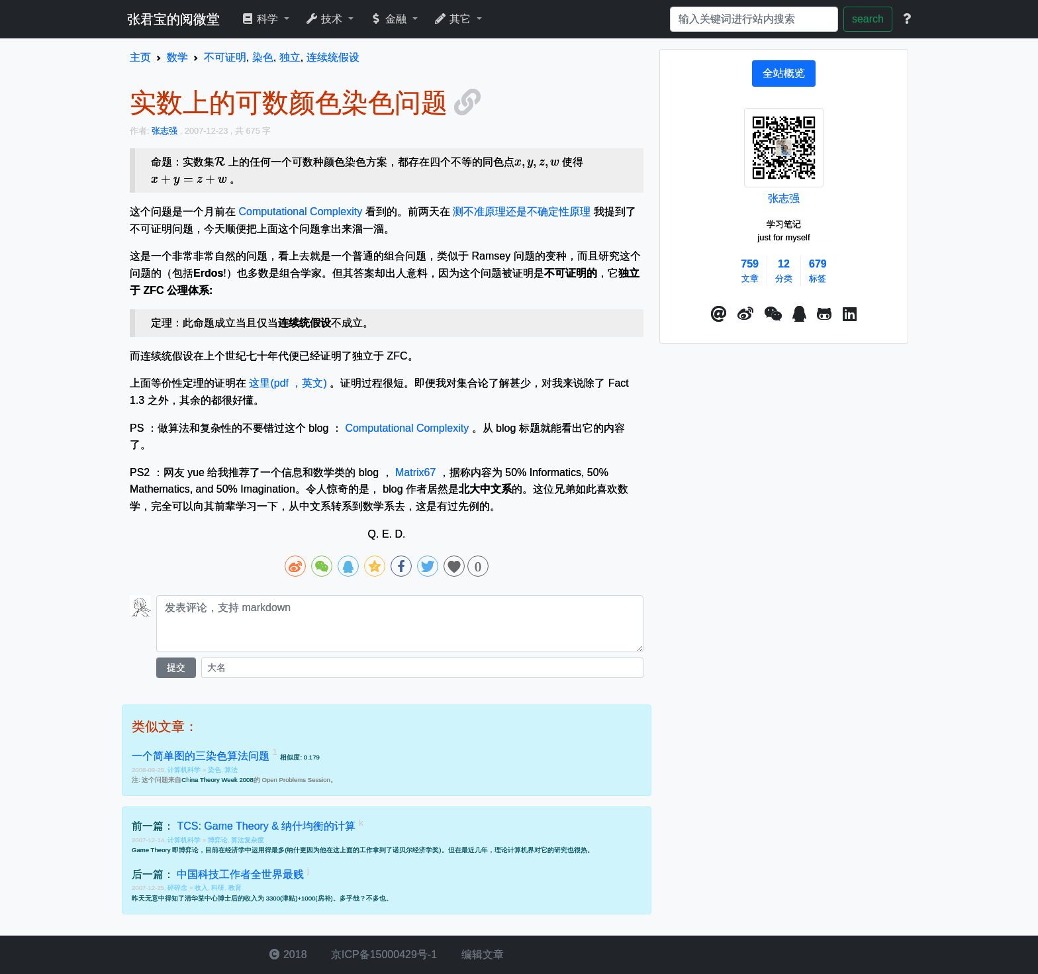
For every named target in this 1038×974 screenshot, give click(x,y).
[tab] (784, 73)
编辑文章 (480, 954)
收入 (201, 887)
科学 (261, 18)
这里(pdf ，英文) (287, 383)
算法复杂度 (247, 840)
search (868, 18)
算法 (231, 769)
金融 (389, 18)
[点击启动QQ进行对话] (799, 314)
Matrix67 (415, 472)
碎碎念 (178, 887)
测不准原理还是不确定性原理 (521, 211)
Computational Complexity (300, 211)
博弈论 (218, 840)
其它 (454, 18)
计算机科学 (185, 769)
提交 (176, 667)
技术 (325, 18)
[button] (719, 314)
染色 (214, 769)
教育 (235, 887)
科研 (217, 887)
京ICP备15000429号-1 (383, 954)
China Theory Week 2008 (217, 779)
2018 (288, 954)
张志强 (784, 198)
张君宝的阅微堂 (173, 19)
